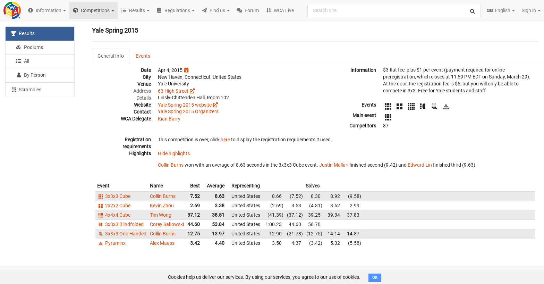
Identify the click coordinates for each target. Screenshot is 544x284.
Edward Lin (420, 165)
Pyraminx (111, 243)
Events (143, 56)
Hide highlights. (174, 153)
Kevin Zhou (162, 205)
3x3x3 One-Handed (121, 233)
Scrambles (26, 89)
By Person (31, 75)
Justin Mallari (333, 165)
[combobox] (394, 10)
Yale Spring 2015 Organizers (188, 111)
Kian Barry (169, 119)
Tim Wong (160, 215)
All (22, 61)
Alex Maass (162, 243)
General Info (110, 56)
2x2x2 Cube (113, 205)
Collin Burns (171, 165)
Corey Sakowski (167, 224)
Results (23, 33)
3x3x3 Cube (113, 196)
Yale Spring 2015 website (185, 105)
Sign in (531, 10)
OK (374, 277)
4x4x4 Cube (113, 215)
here (225, 139)
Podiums (29, 47)
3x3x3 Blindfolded (120, 224)
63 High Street (173, 91)
